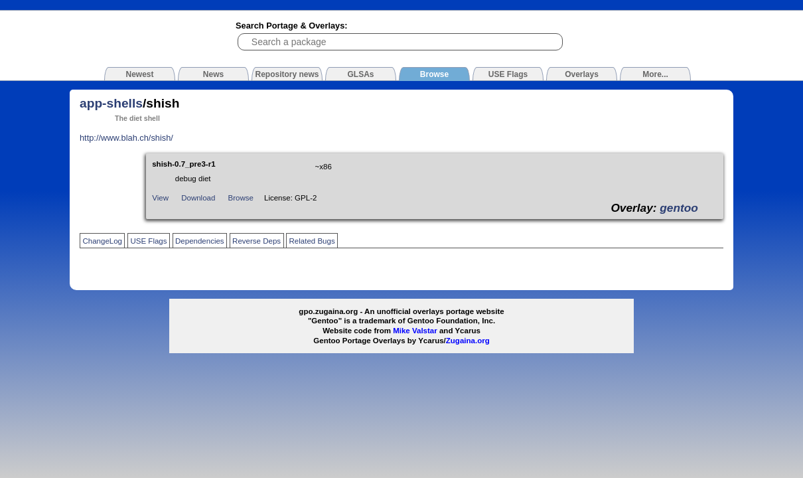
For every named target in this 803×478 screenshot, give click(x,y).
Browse (241, 198)
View (160, 198)
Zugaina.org (468, 341)
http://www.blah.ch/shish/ (126, 138)
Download (198, 198)
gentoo (679, 207)
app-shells (111, 103)
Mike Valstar (415, 331)
